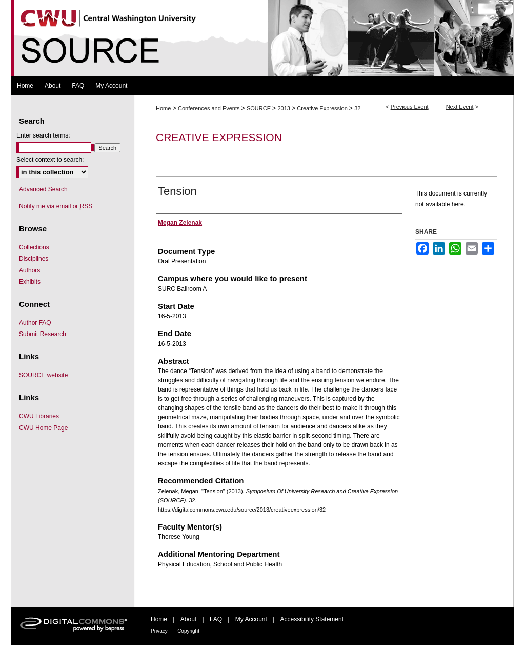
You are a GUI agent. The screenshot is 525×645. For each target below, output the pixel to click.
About (188, 619)
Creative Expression (323, 108)
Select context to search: (50, 159)
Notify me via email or (55, 206)
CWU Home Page (43, 428)
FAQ (216, 619)
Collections (34, 247)
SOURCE (259, 108)
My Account (251, 619)
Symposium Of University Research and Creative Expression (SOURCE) (262, 38)
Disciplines (33, 258)
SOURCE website (43, 375)
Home (163, 108)
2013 (284, 108)
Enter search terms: (43, 135)
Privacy (159, 631)
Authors (29, 270)
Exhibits (30, 281)
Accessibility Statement (312, 619)
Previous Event (410, 107)
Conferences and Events (209, 108)
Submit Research (42, 334)
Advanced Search (43, 189)
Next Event (460, 107)
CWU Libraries (39, 416)
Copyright (188, 631)
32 (357, 108)
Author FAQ (35, 322)
